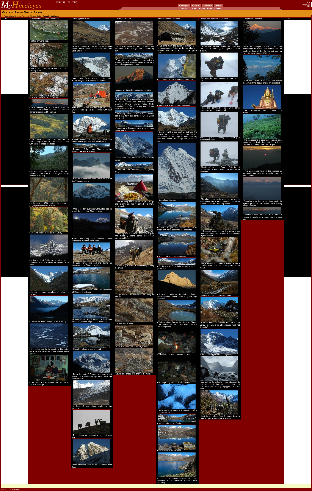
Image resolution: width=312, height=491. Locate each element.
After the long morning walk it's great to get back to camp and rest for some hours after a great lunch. (134, 203)
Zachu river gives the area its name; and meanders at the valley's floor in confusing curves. (134, 48)
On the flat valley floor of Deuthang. (216, 295)
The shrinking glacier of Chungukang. (217, 354)
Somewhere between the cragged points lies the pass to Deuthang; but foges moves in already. (220, 48)
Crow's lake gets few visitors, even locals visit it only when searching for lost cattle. (177, 228)
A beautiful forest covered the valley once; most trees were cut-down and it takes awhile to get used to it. (220, 233)
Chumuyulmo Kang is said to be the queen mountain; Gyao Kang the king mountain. (92, 320)
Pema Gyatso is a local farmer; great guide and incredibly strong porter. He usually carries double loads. (134, 235)
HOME (308, 3)
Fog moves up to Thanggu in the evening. (48, 322)
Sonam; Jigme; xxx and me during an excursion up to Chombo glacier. (92, 264)
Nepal (202, 8)
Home (17, 16)
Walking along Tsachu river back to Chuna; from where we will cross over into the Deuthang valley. (177, 324)
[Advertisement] (14, 139)
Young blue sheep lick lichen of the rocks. (133, 374)
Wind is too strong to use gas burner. (174, 354)
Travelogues (184, 5)
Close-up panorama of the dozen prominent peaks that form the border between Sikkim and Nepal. (134, 115)
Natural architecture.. (167, 200)
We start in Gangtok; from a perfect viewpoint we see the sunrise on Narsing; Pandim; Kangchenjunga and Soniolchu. (49, 109)
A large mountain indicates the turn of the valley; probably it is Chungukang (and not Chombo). (220, 325)
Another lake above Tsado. (169, 423)
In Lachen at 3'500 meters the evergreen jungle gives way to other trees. (49, 204)
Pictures (196, 5)
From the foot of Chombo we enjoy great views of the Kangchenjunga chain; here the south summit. (92, 376)
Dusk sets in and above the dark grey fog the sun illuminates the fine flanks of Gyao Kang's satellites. (177, 296)
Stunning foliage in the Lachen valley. (46, 233)
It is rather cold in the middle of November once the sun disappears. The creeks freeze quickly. (49, 351)
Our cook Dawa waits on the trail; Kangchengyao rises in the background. (92, 79)
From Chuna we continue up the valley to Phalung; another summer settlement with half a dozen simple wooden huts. (134, 62)
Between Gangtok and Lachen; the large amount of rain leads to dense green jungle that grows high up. (49, 173)
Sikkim (218, 8)
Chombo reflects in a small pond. (87, 349)
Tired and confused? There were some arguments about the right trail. (220, 109)
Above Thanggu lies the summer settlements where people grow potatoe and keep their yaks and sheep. (92, 48)
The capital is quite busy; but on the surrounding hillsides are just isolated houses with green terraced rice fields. (49, 141)
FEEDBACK (306, 4)
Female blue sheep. (124, 323)
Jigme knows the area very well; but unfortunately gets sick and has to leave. (92, 140)
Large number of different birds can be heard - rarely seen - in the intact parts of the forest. (220, 265)
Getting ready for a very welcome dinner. (175, 382)
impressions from (66, 2)
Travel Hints (207, 5)
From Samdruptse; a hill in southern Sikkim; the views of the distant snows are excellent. (262, 81)
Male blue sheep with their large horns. (132, 346)
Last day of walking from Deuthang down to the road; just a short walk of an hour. (220, 417)
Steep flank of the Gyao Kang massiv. (174, 105)
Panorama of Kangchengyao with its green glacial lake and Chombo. (134, 129)
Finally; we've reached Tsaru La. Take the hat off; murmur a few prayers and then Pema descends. (220, 169)
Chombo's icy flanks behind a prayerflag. (175, 79)
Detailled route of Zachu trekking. (45, 97)
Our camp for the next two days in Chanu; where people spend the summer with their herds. (92, 109)
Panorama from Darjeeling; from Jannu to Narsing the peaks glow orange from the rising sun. (262, 217)
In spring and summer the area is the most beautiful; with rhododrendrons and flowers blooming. (177, 480)
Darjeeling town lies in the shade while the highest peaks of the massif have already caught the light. (262, 203)
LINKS (308, 6)
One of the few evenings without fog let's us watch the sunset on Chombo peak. (92, 210)
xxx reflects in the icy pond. (170, 451)
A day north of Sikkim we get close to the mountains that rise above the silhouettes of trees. (49, 262)
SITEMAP (307, 5)
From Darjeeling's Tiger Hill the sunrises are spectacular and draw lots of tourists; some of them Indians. (262, 173)
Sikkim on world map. (40, 41)
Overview (184, 8)
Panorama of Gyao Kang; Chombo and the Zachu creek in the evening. (92, 150)
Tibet (210, 8)
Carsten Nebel (14, 489)
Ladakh (194, 8)
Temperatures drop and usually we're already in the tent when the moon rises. (92, 239)
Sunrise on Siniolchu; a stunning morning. (133, 90)
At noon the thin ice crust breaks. (172, 256)
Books (218, 5)
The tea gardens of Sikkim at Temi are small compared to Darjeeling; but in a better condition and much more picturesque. (262, 142)
